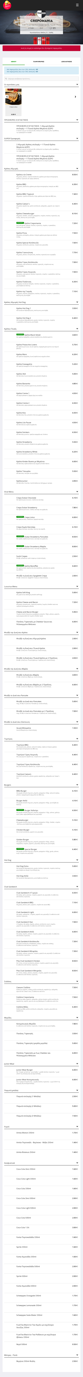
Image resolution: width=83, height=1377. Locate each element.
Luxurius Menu (10, 587)
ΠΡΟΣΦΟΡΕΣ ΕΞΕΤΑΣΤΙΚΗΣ (16, 120)
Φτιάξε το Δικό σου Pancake (16, 696)
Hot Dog (7, 860)
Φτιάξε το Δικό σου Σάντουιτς (17, 722)
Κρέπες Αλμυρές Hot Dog (15, 302)
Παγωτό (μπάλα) (11, 1090)
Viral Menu (9, 492)
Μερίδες (7, 1018)
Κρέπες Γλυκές (10, 329)
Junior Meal (9, 1064)
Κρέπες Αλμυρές (11, 169)
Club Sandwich (10, 887)
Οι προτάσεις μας (11, 85)
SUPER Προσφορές (12, 139)
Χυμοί (6, 1127)
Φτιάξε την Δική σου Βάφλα (16, 669)
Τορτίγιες (8, 739)
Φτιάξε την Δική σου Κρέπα (15, 633)
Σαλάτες (7, 982)
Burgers (7, 785)
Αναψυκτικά (9, 1163)
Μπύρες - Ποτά (10, 1355)
